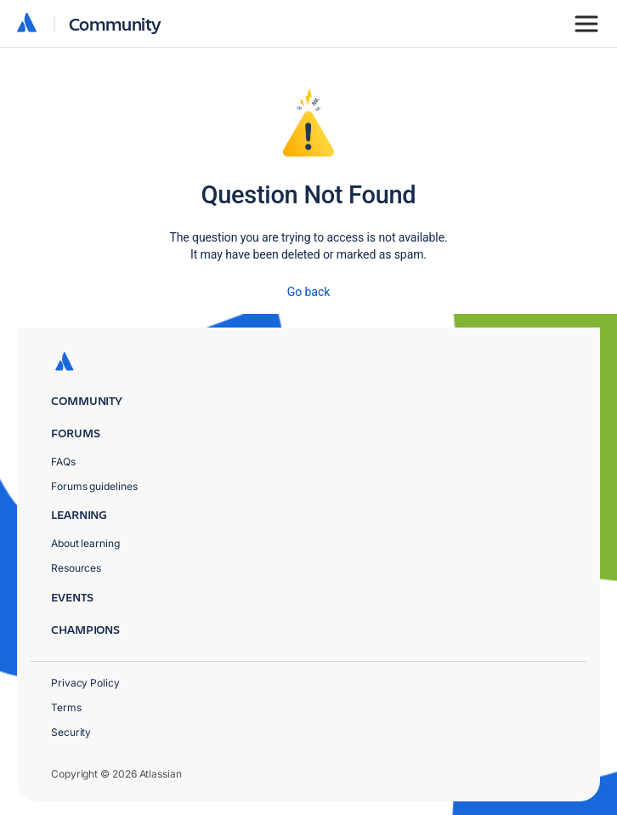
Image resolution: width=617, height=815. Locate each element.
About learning (85, 543)
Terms (66, 707)
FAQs (63, 461)
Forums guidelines (94, 486)
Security (71, 732)
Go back (308, 292)
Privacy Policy (85, 682)
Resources (76, 567)
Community (115, 23)
